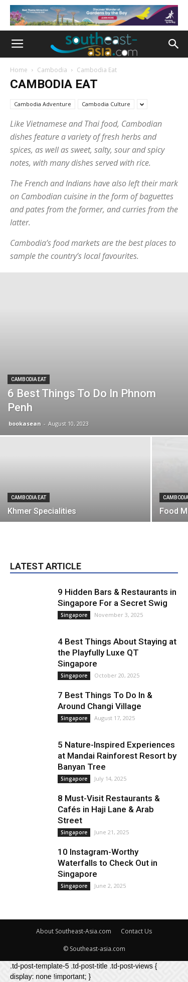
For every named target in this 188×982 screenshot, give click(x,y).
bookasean (25, 423)
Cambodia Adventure (42, 104)
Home (19, 70)
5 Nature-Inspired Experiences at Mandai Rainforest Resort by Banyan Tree (117, 756)
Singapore (74, 614)
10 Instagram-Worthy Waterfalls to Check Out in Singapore (107, 863)
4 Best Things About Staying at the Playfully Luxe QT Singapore (117, 652)
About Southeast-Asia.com (73, 931)
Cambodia (52, 70)
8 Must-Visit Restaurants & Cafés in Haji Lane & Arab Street (109, 809)
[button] (174, 44)
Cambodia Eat (28, 379)
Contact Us (136, 931)
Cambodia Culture (106, 104)
